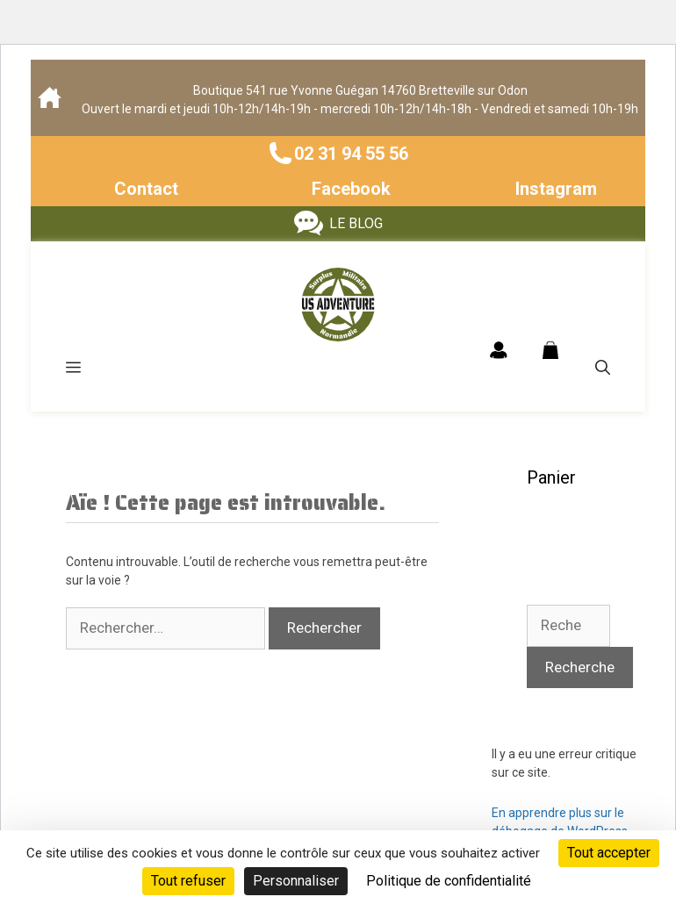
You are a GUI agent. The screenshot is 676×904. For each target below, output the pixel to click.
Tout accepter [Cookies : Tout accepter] (609, 852)
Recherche (580, 667)
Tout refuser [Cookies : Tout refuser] (188, 880)
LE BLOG (356, 223)
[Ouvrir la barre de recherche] (603, 367)
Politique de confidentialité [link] (448, 880)
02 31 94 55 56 (351, 153)
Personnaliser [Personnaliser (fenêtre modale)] (296, 880)
